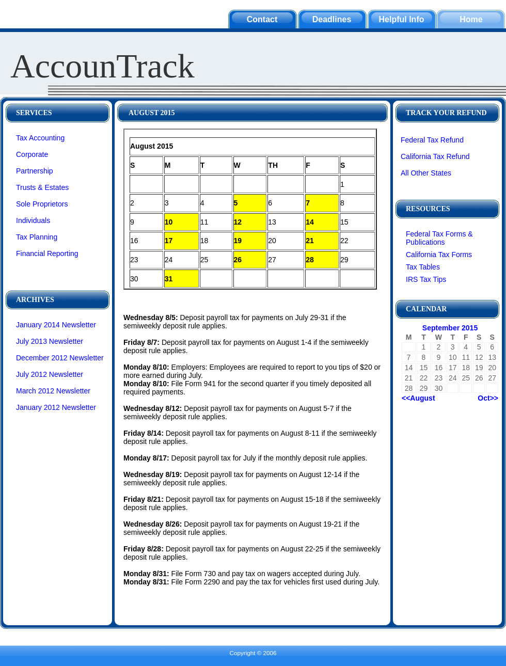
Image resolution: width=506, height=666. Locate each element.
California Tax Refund (435, 156)
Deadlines (332, 19)
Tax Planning (36, 237)
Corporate (32, 154)
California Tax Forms (439, 254)
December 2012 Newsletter (60, 358)
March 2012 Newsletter (53, 391)
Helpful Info (401, 19)
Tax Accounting (40, 138)
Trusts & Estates (42, 187)
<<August (418, 398)
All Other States (426, 173)
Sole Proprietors (42, 204)
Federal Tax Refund (432, 140)
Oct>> (488, 398)
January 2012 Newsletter (56, 407)
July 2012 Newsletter (49, 374)
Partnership (34, 171)
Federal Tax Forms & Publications (439, 238)
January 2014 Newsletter (56, 325)
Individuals (33, 220)
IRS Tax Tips (426, 279)
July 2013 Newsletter (49, 341)
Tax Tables (423, 267)
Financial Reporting (47, 253)
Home (471, 19)
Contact (262, 19)
